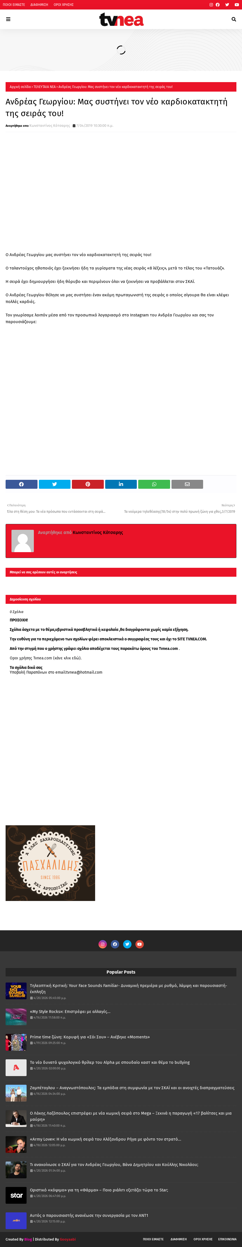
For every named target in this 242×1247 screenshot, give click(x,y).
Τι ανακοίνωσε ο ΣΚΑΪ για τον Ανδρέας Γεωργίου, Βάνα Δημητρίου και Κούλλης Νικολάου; (114, 1164)
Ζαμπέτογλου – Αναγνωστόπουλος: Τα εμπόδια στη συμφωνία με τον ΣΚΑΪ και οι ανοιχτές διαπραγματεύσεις (132, 1087)
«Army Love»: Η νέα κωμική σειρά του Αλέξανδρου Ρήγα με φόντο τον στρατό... (105, 1139)
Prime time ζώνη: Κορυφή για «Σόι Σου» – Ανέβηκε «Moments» (90, 1036)
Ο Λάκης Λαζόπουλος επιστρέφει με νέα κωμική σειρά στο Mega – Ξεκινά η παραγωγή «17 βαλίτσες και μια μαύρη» (131, 1116)
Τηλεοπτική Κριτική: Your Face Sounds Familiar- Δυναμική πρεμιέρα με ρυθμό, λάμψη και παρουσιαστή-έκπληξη (128, 989)
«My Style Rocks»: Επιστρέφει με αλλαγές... (70, 1011)
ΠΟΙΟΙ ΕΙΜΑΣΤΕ (14, 5)
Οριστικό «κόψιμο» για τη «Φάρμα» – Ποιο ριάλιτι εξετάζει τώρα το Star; (99, 1190)
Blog (28, 1239)
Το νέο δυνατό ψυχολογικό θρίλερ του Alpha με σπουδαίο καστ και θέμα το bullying (110, 1062)
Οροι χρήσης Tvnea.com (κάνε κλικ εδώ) (45, 658)
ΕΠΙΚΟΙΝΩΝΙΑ (227, 1239)
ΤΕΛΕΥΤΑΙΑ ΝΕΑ (45, 87)
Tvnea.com (168, 648)
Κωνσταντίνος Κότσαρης (49, 125)
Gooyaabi (68, 1239)
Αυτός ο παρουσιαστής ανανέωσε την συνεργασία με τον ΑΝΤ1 (89, 1215)
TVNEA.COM (196, 639)
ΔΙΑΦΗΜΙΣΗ (39, 5)
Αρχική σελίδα (20, 87)
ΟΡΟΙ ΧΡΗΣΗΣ (64, 5)
